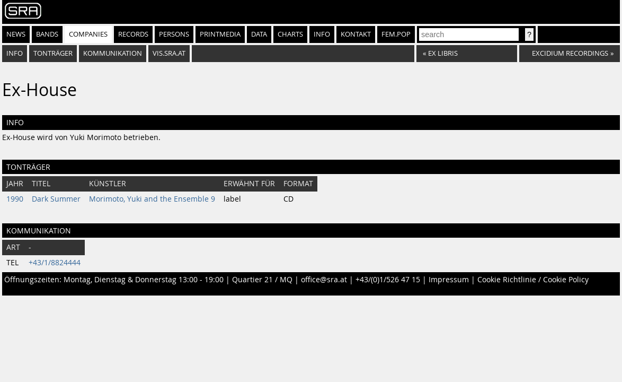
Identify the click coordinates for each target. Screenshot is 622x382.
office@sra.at (324, 279)
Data (259, 34)
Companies (88, 34)
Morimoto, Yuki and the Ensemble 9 (152, 199)
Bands (47, 34)
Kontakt (356, 34)
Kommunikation (112, 53)
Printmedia (220, 34)
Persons (174, 34)
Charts (290, 34)
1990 (14, 199)
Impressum (449, 279)
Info (322, 34)
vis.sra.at (169, 53)
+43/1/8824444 (55, 262)
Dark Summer (56, 199)
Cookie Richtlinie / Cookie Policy (533, 279)
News (15, 34)
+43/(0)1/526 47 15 (388, 279)
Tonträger (53, 53)
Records (133, 34)
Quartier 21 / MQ (262, 279)
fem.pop (396, 34)
